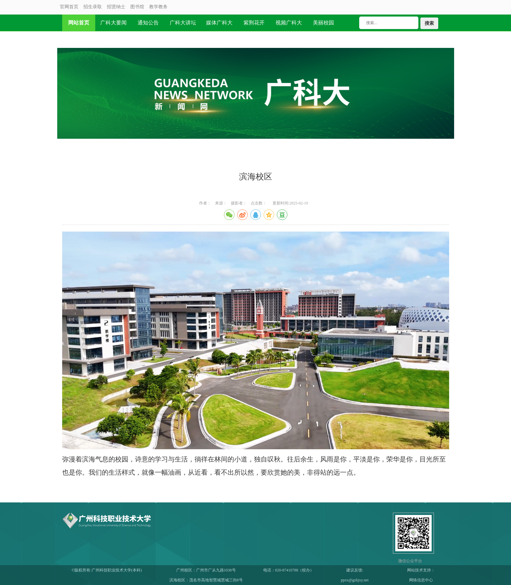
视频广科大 (289, 22)
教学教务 (158, 6)
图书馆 (137, 6)
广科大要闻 (113, 22)
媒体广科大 (219, 22)
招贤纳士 (116, 6)
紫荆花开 (254, 22)
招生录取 (92, 6)
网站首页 (78, 22)
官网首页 (69, 6)
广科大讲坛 (183, 22)
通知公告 (148, 22)
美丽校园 (323, 22)
